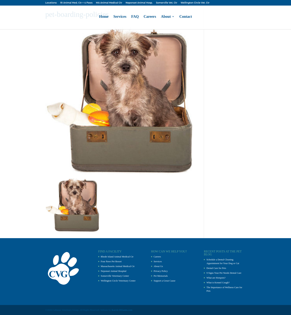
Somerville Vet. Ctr (166, 3)
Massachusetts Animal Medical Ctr (118, 266)
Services (119, 17)
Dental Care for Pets (216, 268)
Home (104, 17)
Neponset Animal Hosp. (139, 3)
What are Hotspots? (215, 277)
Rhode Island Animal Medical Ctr (117, 256)
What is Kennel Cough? (218, 282)
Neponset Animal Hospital (113, 271)
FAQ (135, 17)
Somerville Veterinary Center (115, 275)
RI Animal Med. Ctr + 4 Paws (76, 3)
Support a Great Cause (164, 280)
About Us (158, 266)
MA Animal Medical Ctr (109, 3)
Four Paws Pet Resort (111, 261)
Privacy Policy (161, 271)
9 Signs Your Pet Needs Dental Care (223, 272)
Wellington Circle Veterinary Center (118, 280)
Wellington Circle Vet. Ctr (195, 3)
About (166, 17)
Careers (150, 17)
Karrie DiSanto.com (122, 310)
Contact (185, 17)
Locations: (51, 3)
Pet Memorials (161, 275)
